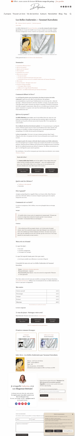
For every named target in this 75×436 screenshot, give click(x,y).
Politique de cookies (53, 433)
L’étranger (26, 335)
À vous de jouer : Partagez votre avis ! (26, 82)
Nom (18, 419)
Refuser (58, 431)
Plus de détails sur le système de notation (37, 304)
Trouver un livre (19, 14)
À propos (7, 14)
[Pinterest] (68, 6)
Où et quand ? (20, 70)
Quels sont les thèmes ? (23, 69)
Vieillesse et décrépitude (24, 184)
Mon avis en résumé (22, 74)
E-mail (33, 419)
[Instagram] (63, 6)
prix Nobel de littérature (22, 280)
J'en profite (60, 1)
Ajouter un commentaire (22, 424)
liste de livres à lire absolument (34, 57)
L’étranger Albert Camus (24, 86)
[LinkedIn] (70, 6)
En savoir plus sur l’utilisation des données (51, 399)
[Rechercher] (70, 14)
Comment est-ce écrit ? (23, 72)
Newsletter (52, 14)
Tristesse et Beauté (20, 153)
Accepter (49, 431)
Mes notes (19, 81)
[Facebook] (61, 6)
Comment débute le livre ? (24, 65)
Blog (60, 14)
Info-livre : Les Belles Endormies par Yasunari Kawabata (31, 89)
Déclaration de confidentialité (62, 433)
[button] (72, 414)
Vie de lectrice (33, 14)
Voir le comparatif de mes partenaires (37, 175)
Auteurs (43, 14)
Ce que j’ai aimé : (22, 76)
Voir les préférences (68, 431)
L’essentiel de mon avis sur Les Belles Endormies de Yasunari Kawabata (36, 79)
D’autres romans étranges (23, 84)
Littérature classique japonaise (31, 269)
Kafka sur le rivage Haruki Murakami (28, 88)
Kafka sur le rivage (49, 335)
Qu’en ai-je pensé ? (22, 67)
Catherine (25, 386)
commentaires (42, 315)
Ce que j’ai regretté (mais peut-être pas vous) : (30, 77)
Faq (65, 14)
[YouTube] (66, 6)
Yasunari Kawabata (33, 28)
